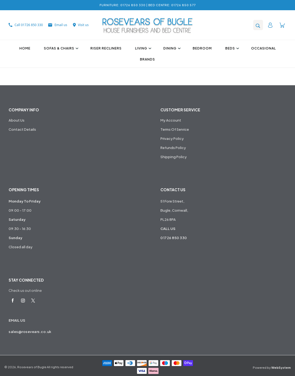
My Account (170, 120)
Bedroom (202, 48)
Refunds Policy (173, 148)
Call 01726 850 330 (26, 25)
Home (24, 48)
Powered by (272, 367)
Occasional (263, 48)
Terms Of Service (174, 129)
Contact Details (22, 129)
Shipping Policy (173, 157)
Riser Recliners (106, 48)
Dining (171, 48)
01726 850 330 (173, 238)
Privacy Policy (172, 138)
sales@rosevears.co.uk (30, 331)
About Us (16, 120)
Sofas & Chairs (60, 48)
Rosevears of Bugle (31, 367)
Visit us (81, 25)
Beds (231, 48)
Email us (57, 25)
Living (142, 48)
